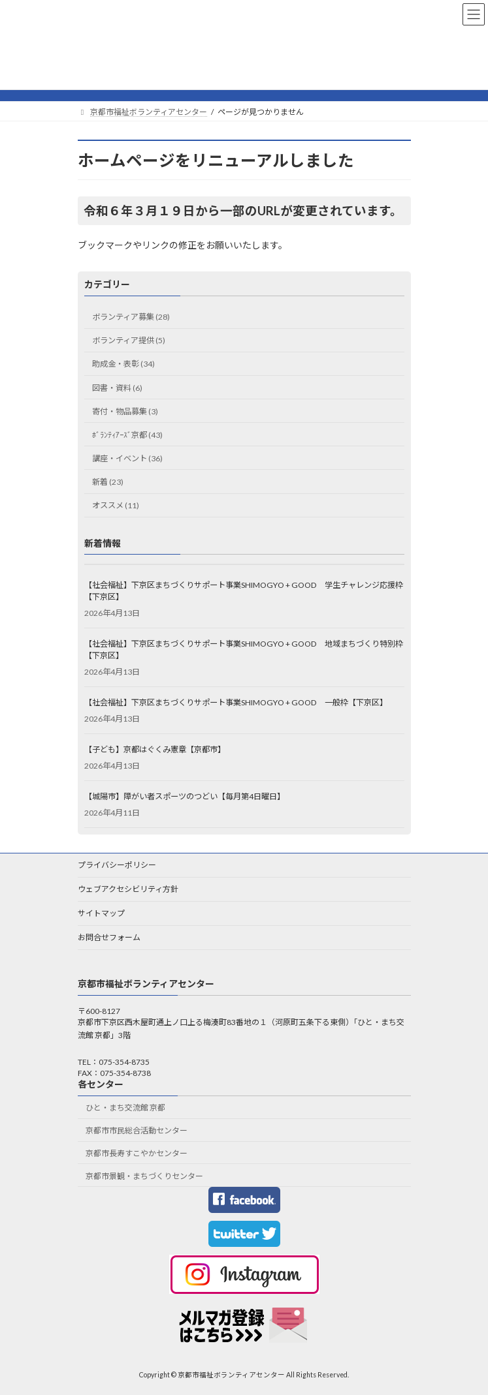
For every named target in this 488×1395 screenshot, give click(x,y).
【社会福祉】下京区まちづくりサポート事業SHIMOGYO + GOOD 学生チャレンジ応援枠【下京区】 (243, 591)
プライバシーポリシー (117, 865)
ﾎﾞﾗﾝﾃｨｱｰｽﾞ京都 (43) (127, 435)
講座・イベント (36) (127, 458)
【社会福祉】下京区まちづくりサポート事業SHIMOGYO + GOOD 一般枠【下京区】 (235, 702)
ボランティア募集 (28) (131, 317)
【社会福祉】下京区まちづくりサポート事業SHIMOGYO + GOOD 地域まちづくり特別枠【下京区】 (243, 649)
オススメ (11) (115, 505)
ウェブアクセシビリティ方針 (128, 889)
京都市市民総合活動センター (136, 1130)
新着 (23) (107, 482)
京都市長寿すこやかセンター (136, 1153)
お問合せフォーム (109, 937)
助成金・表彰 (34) (123, 364)
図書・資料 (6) (117, 387)
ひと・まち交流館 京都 (125, 1107)
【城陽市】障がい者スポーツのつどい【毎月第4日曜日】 (184, 796)
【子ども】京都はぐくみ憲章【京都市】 (154, 749)
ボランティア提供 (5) (128, 340)
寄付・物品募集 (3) (125, 411)
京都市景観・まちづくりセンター (144, 1176)
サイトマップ (101, 913)
